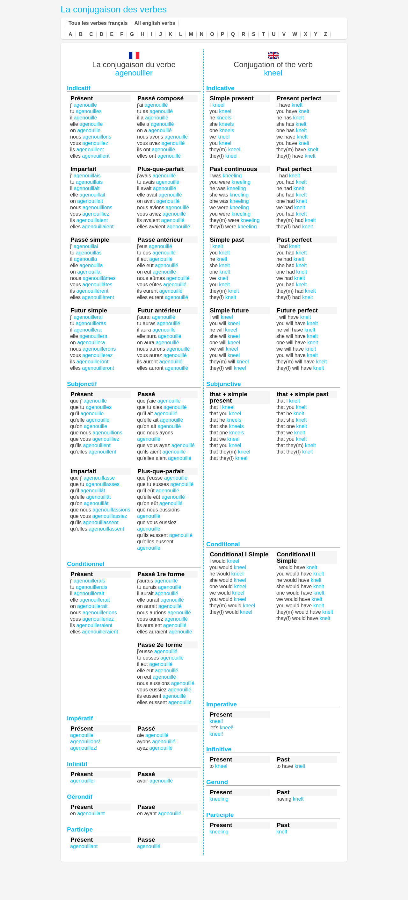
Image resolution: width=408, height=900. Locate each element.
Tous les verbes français (98, 23)
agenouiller (133, 72)
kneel (273, 72)
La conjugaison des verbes (114, 9)
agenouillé (175, 355)
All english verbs (155, 23)
